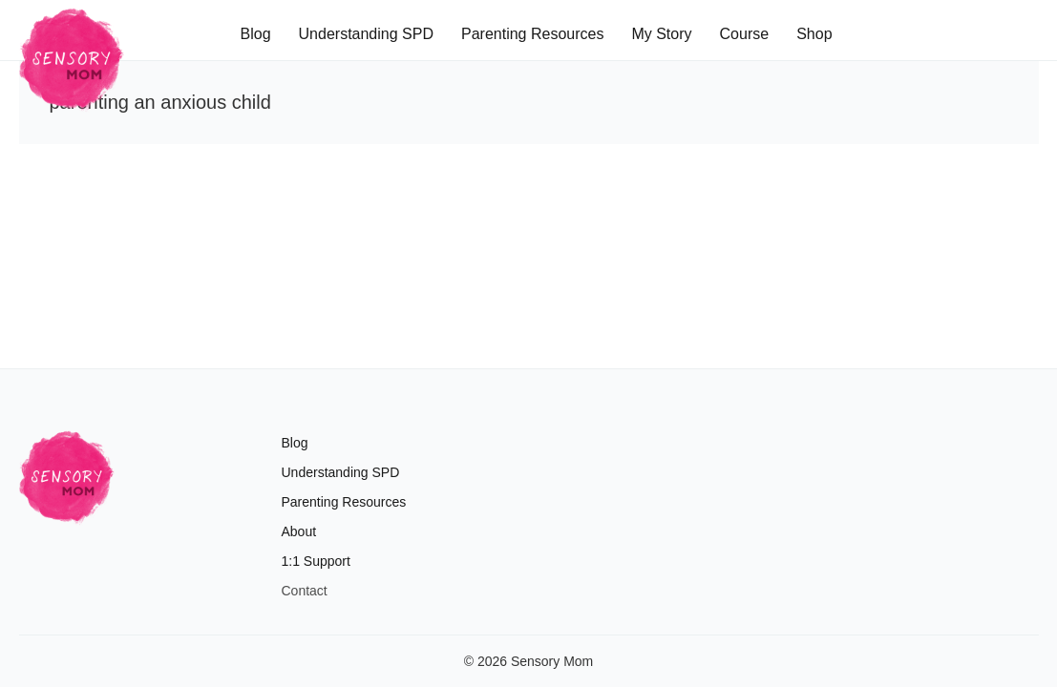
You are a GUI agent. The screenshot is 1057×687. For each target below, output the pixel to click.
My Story (661, 34)
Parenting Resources (532, 34)
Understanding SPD (366, 34)
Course (745, 34)
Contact (305, 590)
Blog (256, 34)
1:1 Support (316, 561)
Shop (814, 34)
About (299, 531)
